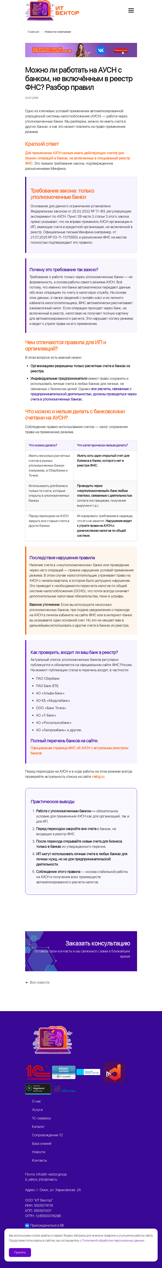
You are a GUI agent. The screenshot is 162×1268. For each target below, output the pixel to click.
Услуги (37, 1110)
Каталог (38, 1127)
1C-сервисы (41, 1118)
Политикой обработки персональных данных (113, 1240)
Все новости (39, 982)
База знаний (41, 1144)
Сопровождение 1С (47, 1135)
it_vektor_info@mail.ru (41, 1179)
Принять (20, 1252)
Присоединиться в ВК (47, 1225)
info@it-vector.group (51, 1174)
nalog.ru (98, 777)
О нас (36, 1101)
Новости (38, 1152)
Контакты (39, 1160)
